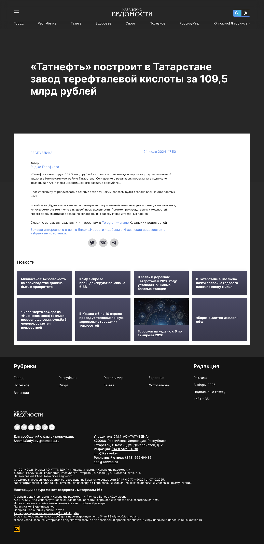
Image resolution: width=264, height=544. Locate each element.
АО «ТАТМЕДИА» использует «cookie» (40, 499)
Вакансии (21, 393)
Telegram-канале (115, 222)
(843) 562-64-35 (138, 457)
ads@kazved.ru (106, 462)
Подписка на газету (209, 392)
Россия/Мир (189, 23)
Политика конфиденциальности (35, 506)
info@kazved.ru (106, 453)
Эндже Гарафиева (44, 167)
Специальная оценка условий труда (39, 510)
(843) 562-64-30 (125, 449)
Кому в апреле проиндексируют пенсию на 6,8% (102, 283)
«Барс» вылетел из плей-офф (217, 320)
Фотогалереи (159, 385)
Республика (47, 23)
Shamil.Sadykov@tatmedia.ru (36, 441)
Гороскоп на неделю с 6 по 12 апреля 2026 (160, 333)
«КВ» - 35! (202, 399)
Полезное (157, 23)
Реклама (200, 378)
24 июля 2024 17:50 (159, 152)
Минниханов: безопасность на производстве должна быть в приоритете (43, 283)
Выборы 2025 (205, 385)
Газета (76, 23)
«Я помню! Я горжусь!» (231, 23)
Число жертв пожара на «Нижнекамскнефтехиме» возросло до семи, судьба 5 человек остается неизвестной (44, 319)
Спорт (131, 23)
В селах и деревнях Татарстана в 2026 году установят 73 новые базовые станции (157, 283)
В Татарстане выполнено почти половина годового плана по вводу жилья (217, 283)
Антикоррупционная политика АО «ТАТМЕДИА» (46, 513)
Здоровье (103, 23)
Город (19, 23)
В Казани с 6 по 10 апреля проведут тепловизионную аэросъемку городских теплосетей (101, 319)
